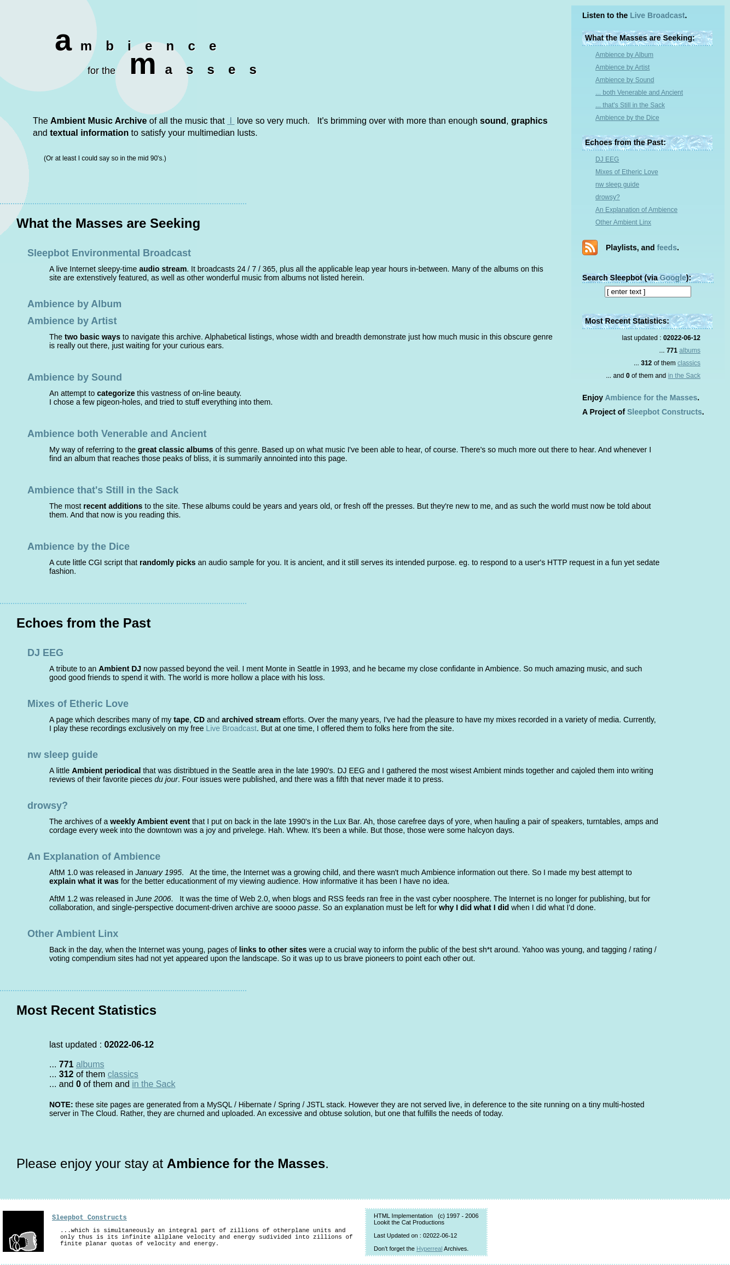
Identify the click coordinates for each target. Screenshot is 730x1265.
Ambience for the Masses (651, 397)
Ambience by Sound (624, 80)
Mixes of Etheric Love (626, 172)
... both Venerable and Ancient (639, 92)
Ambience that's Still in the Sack (102, 490)
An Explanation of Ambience (636, 210)
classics (688, 363)
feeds (667, 247)
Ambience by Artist (622, 67)
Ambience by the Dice (627, 118)
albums (689, 350)
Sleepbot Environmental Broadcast (109, 253)
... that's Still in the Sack (630, 105)
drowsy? (607, 197)
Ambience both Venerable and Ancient (116, 433)
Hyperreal (429, 1248)
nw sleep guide (617, 184)
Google (673, 277)
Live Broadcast (657, 15)
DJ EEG (607, 159)
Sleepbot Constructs (664, 411)
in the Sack (684, 376)
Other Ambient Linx (623, 222)
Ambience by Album (624, 55)
